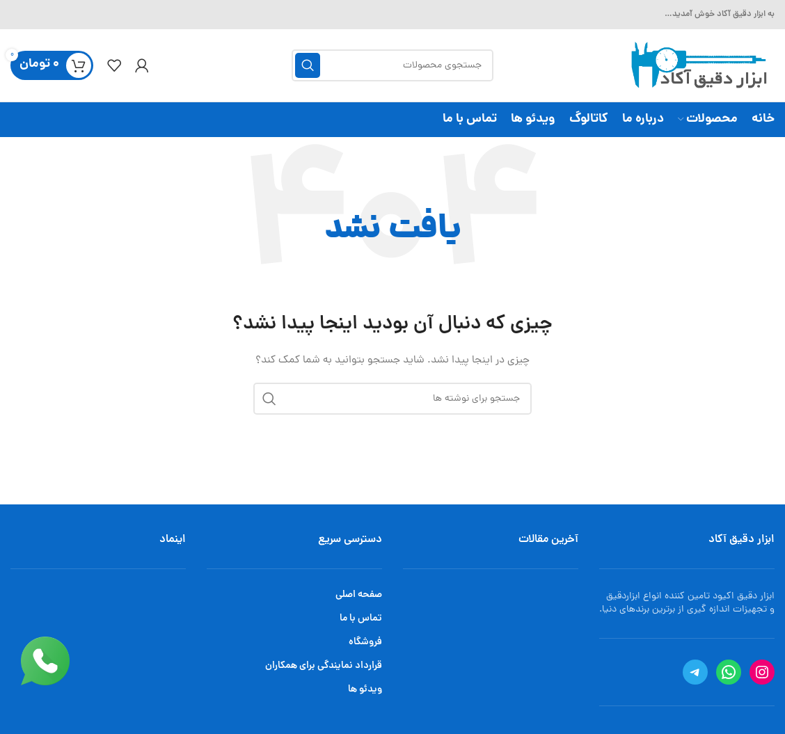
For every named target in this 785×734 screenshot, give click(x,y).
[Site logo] (697, 66)
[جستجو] (392, 65)
